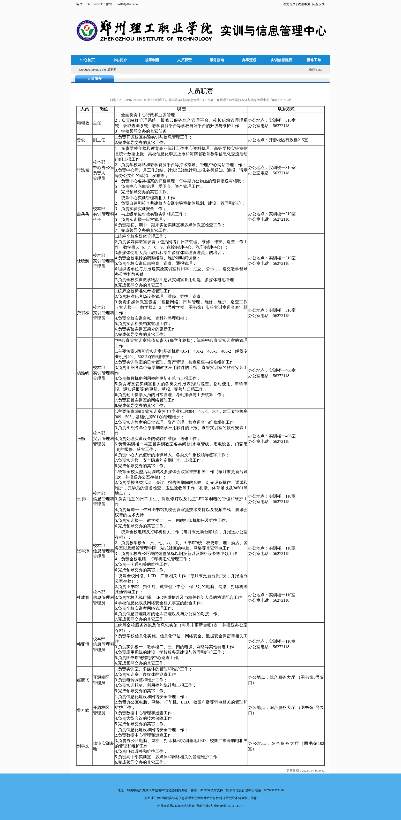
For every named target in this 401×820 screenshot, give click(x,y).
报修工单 (314, 60)
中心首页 (87, 60)
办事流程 (249, 60)
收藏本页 (303, 4)
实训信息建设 (281, 60)
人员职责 (184, 60)
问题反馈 (318, 4)
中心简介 (120, 60)
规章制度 (152, 60)
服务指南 (217, 60)
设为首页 (289, 4)
